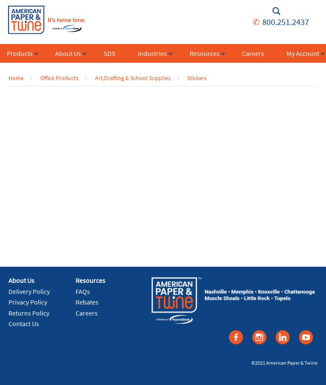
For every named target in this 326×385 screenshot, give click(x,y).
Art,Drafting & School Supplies (133, 78)
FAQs (83, 291)
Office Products (59, 78)
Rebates (87, 302)
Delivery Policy (29, 291)
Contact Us (23, 323)
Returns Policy (28, 313)
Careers (87, 313)
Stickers (197, 78)
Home (16, 78)
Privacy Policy (27, 302)
